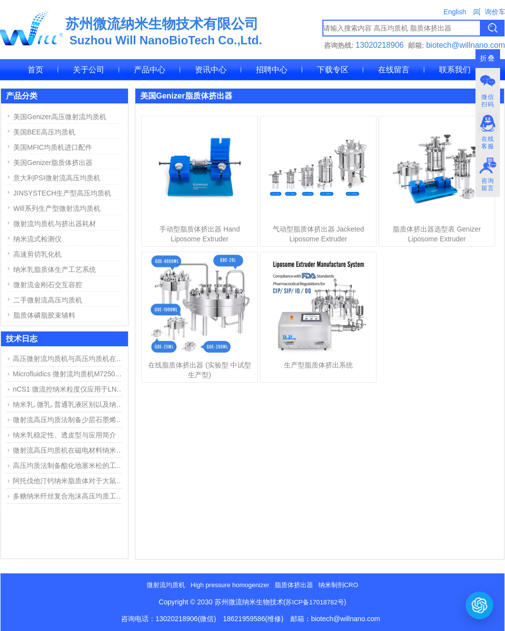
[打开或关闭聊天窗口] (479, 605)
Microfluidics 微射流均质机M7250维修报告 (69, 374)
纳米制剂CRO (338, 585)
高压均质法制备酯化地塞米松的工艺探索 (69, 465)
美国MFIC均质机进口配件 (52, 147)
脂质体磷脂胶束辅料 (44, 315)
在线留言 (394, 70)
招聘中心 (271, 70)
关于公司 (88, 70)
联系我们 (455, 70)
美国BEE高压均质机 (44, 132)
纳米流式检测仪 (37, 239)
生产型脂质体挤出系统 (318, 365)
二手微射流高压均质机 (47, 300)
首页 (35, 70)
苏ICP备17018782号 (314, 602)
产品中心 (149, 70)
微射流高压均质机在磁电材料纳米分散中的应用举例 (69, 450)
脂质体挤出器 (294, 585)
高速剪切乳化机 (37, 254)
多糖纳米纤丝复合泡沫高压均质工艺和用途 (69, 496)
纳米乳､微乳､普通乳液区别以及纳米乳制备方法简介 (69, 404)
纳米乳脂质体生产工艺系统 (54, 269)
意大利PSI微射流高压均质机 (56, 178)
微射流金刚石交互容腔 (47, 285)
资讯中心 (210, 70)
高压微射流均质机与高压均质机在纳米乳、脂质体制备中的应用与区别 (69, 359)
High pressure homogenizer (229, 585)
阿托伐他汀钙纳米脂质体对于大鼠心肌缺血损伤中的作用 (69, 481)
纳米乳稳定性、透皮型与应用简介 (64, 435)
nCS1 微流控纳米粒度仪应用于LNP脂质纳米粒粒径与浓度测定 (69, 389)
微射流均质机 (166, 585)
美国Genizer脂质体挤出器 (53, 162)
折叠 (488, 58)
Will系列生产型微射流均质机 (56, 208)
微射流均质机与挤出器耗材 (54, 224)
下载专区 (332, 70)
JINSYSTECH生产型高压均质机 (62, 193)
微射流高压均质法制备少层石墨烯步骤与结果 (69, 420)
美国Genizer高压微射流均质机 (59, 117)
